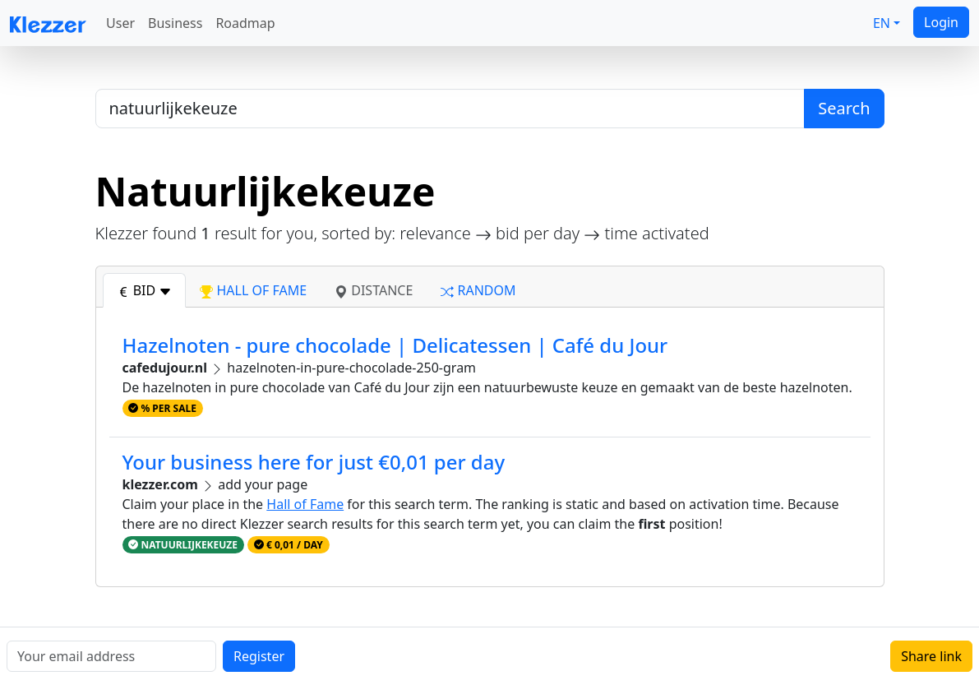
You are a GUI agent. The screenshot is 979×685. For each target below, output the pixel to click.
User (120, 23)
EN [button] (881, 23)
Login (941, 22)
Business (175, 23)
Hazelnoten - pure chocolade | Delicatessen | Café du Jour (395, 345)
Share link (931, 656)
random (478, 290)
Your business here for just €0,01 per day (314, 461)
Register (258, 656)
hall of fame (253, 290)
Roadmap (245, 23)
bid (145, 290)
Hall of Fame (305, 504)
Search (844, 108)
